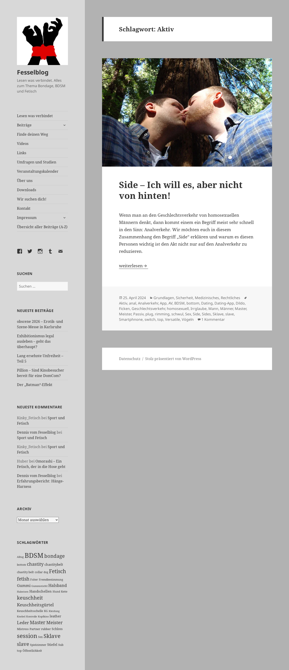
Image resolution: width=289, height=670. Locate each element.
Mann (213, 308)
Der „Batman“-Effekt (34, 384)
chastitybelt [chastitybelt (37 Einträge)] (53, 564)
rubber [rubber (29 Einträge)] (46, 629)
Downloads (26, 189)
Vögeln (188, 319)
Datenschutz (129, 358)
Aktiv (123, 303)
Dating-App (224, 303)
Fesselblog (33, 72)
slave (229, 314)
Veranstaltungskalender (37, 171)
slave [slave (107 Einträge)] (23, 643)
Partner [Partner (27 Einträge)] (35, 629)
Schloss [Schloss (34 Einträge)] (57, 629)
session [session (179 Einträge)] (27, 636)
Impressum (27, 217)
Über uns (25, 180)
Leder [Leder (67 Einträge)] (23, 623)
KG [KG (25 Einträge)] (46, 611)
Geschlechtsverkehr (148, 308)
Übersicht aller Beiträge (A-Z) (42, 226)
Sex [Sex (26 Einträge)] (40, 637)
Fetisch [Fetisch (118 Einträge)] (57, 571)
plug (149, 314)
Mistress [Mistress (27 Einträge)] (23, 629)
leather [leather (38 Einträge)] (55, 616)
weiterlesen (133, 266)
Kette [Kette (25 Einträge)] (64, 591)
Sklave (218, 314)
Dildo (240, 303)
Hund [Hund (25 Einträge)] (56, 591)
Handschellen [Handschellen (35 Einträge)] (40, 591)
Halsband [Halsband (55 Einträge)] (57, 585)
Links (21, 152)
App (163, 303)
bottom (192, 303)
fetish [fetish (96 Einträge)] (23, 578)
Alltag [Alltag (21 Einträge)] (20, 556)
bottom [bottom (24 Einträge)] (21, 565)
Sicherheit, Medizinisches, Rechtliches (208, 297)
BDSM (179, 303)
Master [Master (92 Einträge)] (37, 622)
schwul (177, 314)
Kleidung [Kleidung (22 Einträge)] (54, 611)
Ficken (124, 308)
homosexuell (178, 308)
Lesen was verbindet (35, 115)
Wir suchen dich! (31, 199)
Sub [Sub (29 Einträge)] (60, 645)
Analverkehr (148, 303)
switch (150, 319)
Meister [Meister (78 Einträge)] (54, 622)
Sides (206, 314)
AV (170, 303)
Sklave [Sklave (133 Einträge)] (52, 636)
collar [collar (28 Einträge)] (39, 572)
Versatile (172, 319)
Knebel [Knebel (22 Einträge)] (21, 616)
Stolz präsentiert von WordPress (173, 358)
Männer (226, 308)
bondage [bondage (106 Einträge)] (54, 555)
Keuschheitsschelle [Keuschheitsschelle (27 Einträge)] (30, 611)
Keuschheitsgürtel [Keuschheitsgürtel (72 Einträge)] (35, 605)
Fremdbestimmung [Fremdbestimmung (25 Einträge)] (51, 580)
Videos (22, 143)
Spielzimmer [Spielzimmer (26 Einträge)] (38, 645)
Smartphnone (131, 319)
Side (196, 314)
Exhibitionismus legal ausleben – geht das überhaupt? (35, 341)
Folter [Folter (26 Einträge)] (34, 580)
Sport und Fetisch (32, 437)
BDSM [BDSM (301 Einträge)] (34, 555)
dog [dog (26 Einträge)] (46, 572)
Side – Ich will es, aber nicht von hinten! (180, 190)
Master (240, 308)
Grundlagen (164, 297)
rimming (162, 314)
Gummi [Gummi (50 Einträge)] (23, 585)
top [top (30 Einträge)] (19, 651)
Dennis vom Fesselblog (36, 432)
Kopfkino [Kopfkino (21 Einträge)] (43, 616)
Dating (207, 303)
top (160, 319)
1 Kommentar (213, 319)
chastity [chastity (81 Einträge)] (35, 564)
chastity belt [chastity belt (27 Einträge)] (25, 572)
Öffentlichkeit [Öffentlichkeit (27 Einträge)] (32, 651)
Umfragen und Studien (36, 162)
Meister (125, 314)
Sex (188, 314)
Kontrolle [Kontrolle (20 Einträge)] (31, 616)
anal (132, 303)
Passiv (138, 314)
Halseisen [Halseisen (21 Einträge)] (22, 591)
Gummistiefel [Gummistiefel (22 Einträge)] (39, 586)
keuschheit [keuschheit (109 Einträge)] (30, 597)
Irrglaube (199, 308)
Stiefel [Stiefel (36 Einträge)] (52, 644)
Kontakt (23, 208)
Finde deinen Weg (32, 134)
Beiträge (24, 125)
